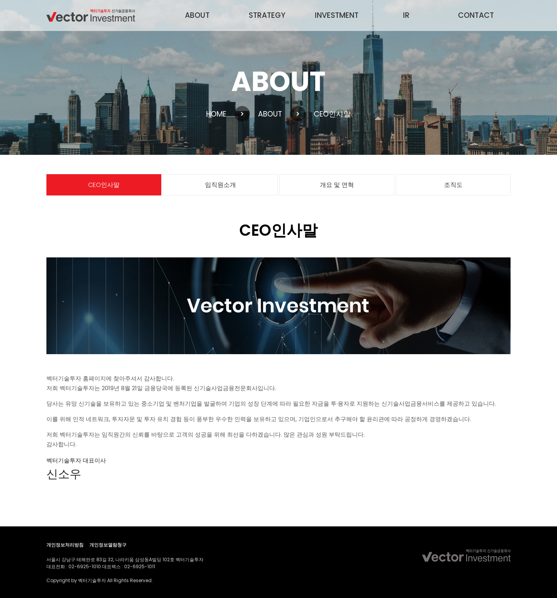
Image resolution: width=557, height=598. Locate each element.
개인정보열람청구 (107, 544)
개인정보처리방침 (65, 544)
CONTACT (476, 15)
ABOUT (197, 15)
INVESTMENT (337, 15)
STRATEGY (267, 15)
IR (406, 15)
